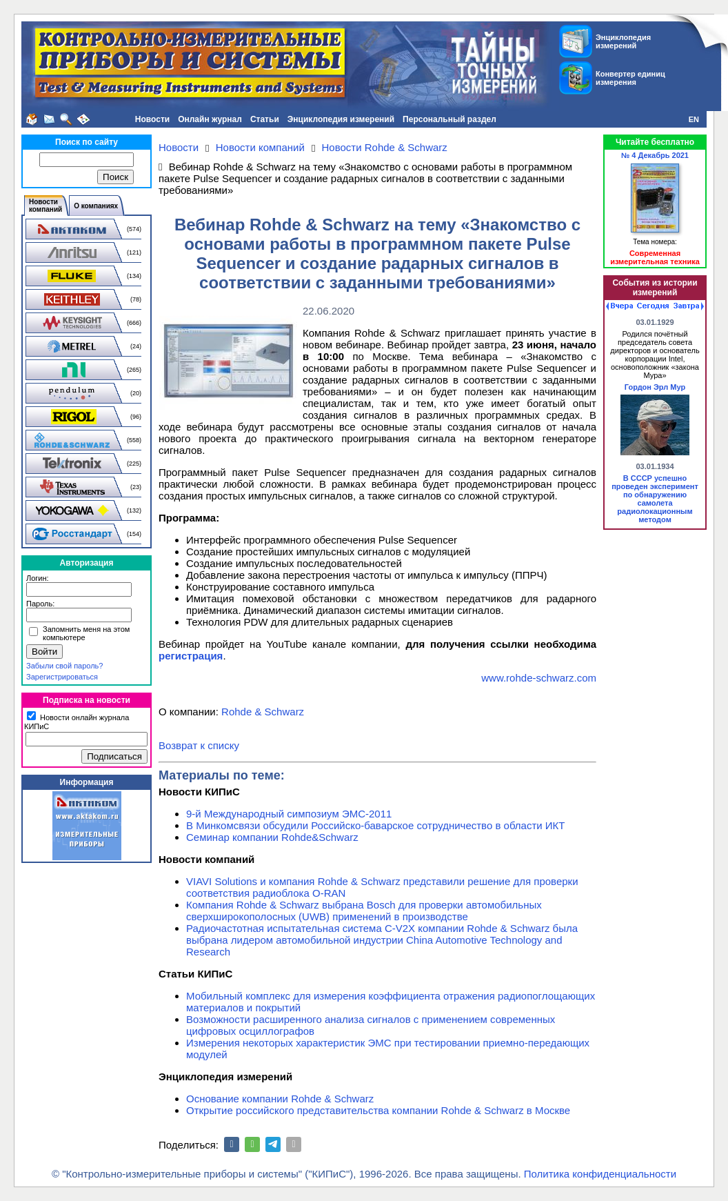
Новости (152, 119)
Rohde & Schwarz (262, 711)
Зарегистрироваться (62, 677)
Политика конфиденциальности (600, 1174)
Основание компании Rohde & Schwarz (280, 1098)
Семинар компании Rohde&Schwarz (272, 837)
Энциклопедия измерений (340, 119)
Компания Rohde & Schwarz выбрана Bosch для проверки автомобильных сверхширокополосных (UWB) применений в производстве (364, 910)
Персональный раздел (449, 119)
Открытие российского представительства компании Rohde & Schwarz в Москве (378, 1110)
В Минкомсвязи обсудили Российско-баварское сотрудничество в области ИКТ (375, 825)
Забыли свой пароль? (64, 666)
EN (694, 119)
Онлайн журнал (210, 119)
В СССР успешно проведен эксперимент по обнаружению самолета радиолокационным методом (654, 499)
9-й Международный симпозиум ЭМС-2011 (289, 814)
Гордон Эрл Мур (655, 387)
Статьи (264, 119)
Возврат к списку (199, 745)
